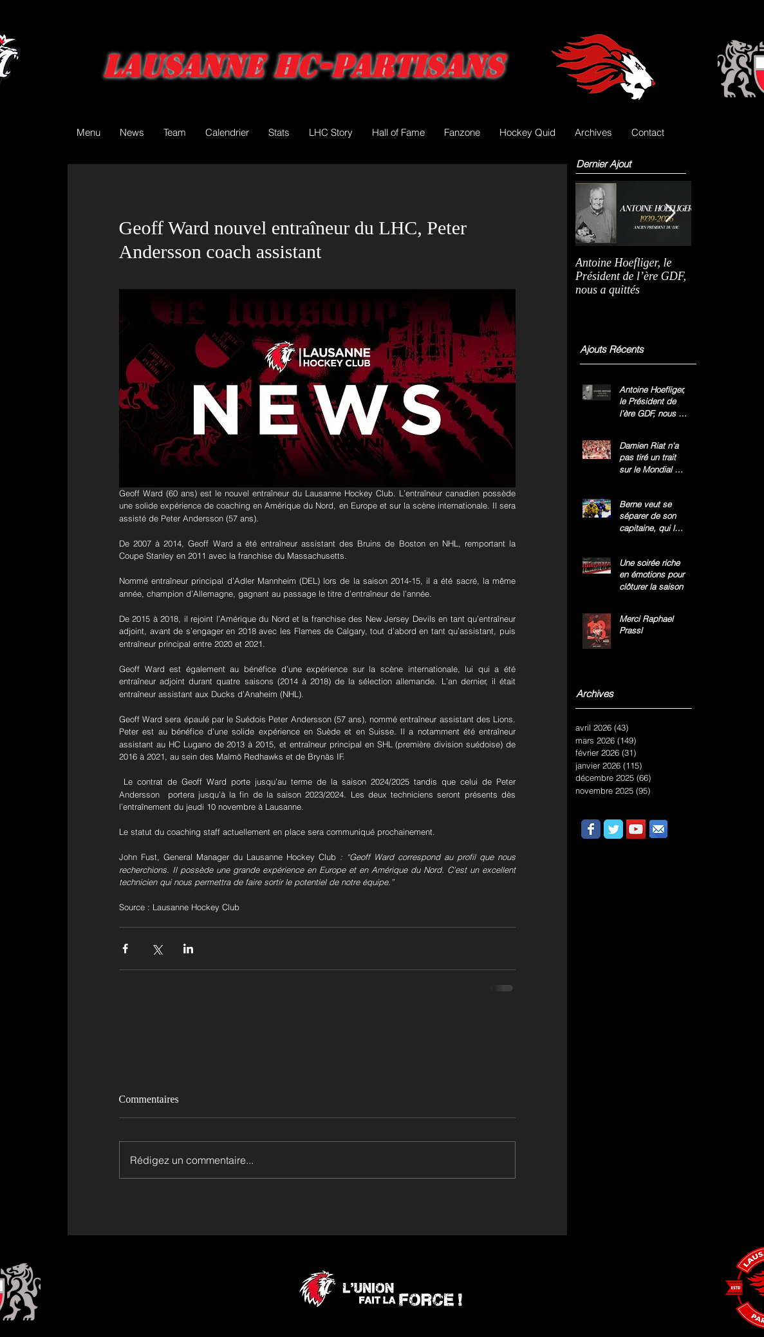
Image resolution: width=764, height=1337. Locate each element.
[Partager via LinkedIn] (188, 948)
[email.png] (658, 829)
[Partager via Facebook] (125, 948)
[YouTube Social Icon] (636, 829)
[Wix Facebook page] (591, 829)
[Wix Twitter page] (613, 829)
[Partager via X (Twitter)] (157, 948)
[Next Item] (670, 213)
